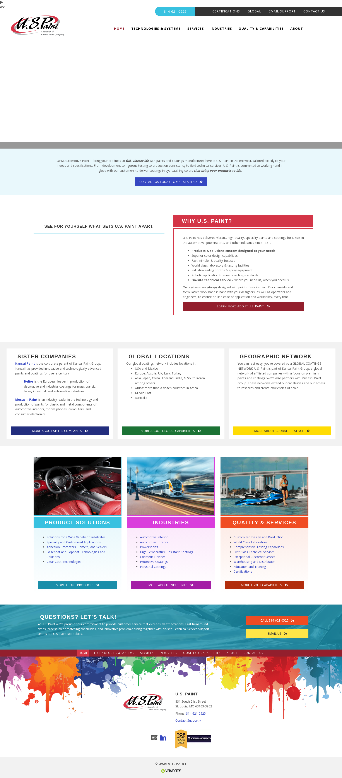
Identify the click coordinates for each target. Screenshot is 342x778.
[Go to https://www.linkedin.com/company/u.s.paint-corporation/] (163, 738)
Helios (29, 381)
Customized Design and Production (259, 537)
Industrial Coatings (153, 567)
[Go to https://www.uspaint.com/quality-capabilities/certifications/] (154, 737)
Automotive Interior (154, 537)
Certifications (243, 571)
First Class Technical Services (254, 552)
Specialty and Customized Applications (74, 542)
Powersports (149, 547)
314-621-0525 (196, 713)
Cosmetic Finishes (153, 557)
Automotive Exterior (154, 542)
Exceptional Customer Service (254, 557)
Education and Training (250, 567)
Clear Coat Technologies (64, 562)
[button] (243, 306)
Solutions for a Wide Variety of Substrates (76, 537)
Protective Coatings (154, 562)
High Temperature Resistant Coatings (166, 552)
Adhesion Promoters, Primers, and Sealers (77, 547)
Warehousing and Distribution (254, 562)
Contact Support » (188, 720)
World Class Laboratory (250, 542)
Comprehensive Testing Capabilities (259, 547)
